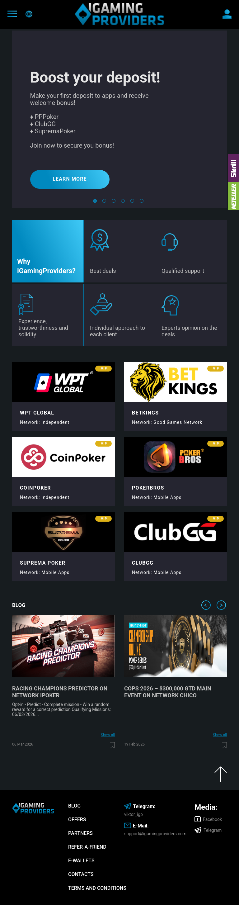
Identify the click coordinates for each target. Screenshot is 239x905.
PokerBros (148, 488)
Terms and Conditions (97, 888)
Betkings (145, 413)
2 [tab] (104, 202)
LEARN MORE (70, 179)
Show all (108, 735)
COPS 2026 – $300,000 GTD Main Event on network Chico (167, 692)
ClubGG (142, 563)
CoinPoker (35, 488)
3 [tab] (113, 202)
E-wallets (81, 861)
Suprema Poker (42, 563)
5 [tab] (132, 202)
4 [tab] (123, 202)
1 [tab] (95, 202)
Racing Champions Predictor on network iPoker (59, 692)
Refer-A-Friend (87, 847)
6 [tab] (141, 202)
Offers (77, 819)
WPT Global (37, 413)
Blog (74, 806)
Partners (80, 833)
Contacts (81, 874)
